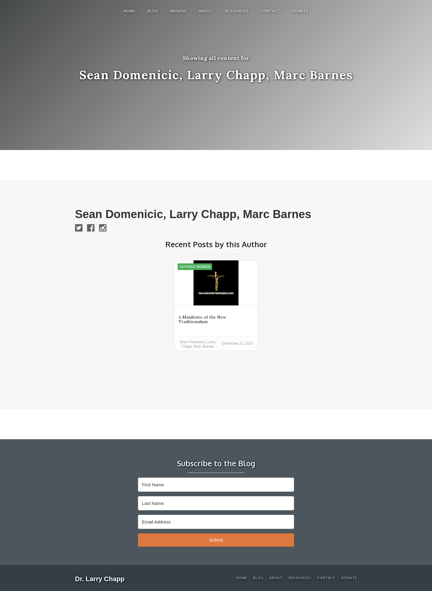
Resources (236, 11)
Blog (258, 578)
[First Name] (216, 485)
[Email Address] (216, 522)
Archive (178, 11)
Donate (300, 11)
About (206, 11)
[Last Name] (216, 503)
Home (129, 11)
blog (152, 11)
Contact (270, 11)
